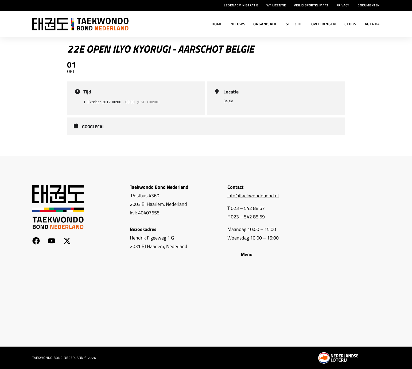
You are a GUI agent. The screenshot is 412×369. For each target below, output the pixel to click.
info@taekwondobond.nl (253, 195)
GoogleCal (93, 126)
